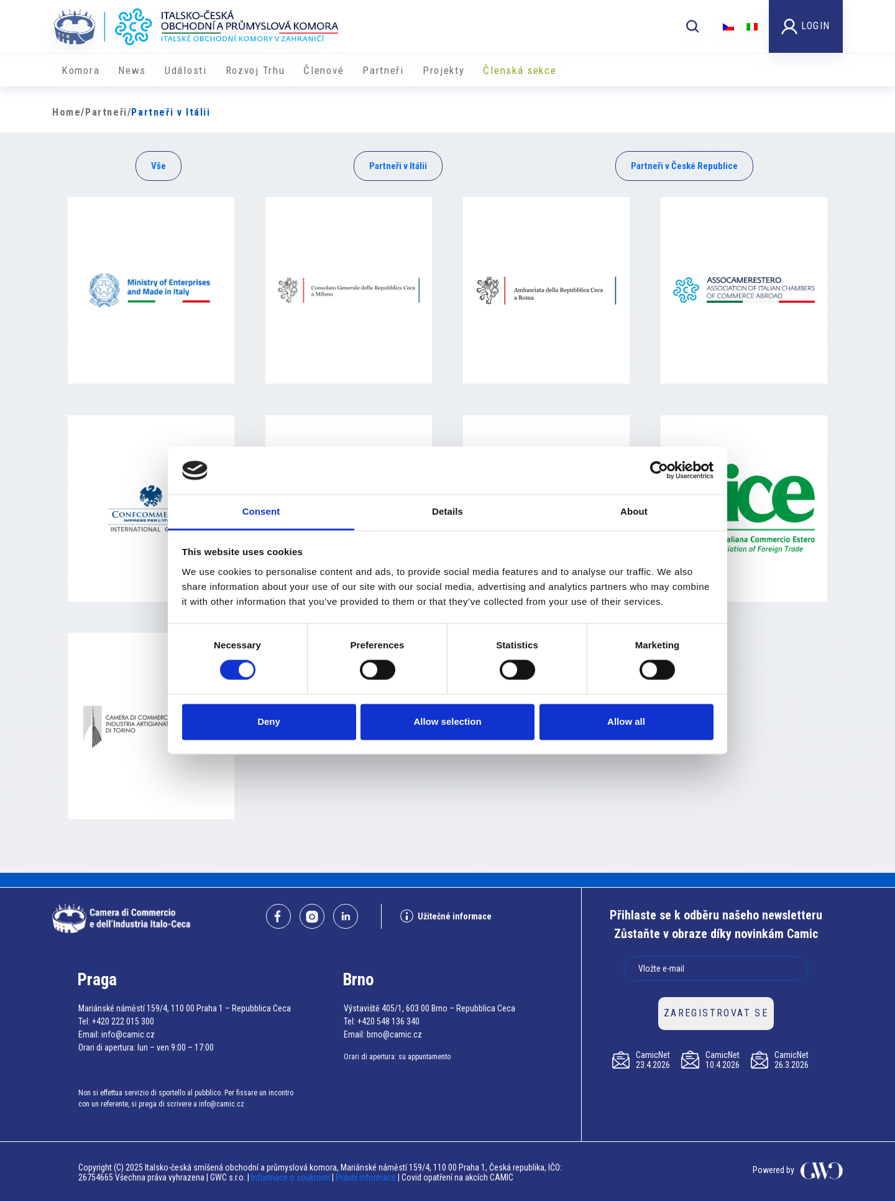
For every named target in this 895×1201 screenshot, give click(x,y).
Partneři (383, 70)
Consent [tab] (261, 511)
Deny (268, 721)
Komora (80, 70)
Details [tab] (447, 511)
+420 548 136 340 (388, 1021)
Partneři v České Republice (684, 166)
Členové (323, 70)
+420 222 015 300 (123, 1021)
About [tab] (634, 511)
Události (186, 70)
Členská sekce (519, 70)
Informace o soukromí (291, 1177)
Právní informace (366, 1177)
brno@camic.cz (394, 1034)
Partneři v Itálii (398, 166)
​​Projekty (444, 70)
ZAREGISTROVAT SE (716, 1013)
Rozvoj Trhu (255, 70)
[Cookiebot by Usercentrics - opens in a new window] (659, 470)
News (132, 70)
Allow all (626, 721)
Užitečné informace (446, 916)
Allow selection (447, 721)
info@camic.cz (128, 1034)
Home (66, 112)
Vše (158, 166)
